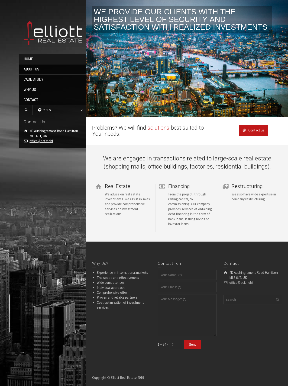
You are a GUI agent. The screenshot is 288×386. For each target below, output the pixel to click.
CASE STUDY (33, 79)
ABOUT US (31, 69)
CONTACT (31, 100)
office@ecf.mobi (41, 141)
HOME (28, 59)
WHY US (30, 89)
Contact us (253, 130)
